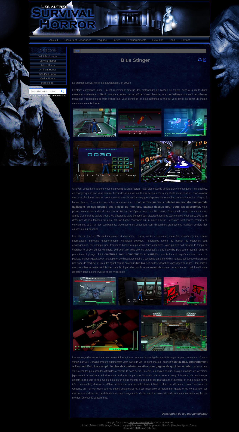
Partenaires (136, 425)
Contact (185, 39)
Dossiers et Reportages (77, 39)
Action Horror (48, 65)
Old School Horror (48, 56)
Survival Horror (47, 60)
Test (77, 51)
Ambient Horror (47, 69)
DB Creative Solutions (145, 428)
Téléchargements (136, 39)
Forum (116, 39)
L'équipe (102, 39)
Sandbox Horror (48, 74)
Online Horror (47, 78)
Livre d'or (157, 39)
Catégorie (48, 50)
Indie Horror (47, 82)
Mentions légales (180, 425)
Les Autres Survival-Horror (140, 422)
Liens (171, 39)
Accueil (53, 39)
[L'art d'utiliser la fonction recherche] (47, 95)
